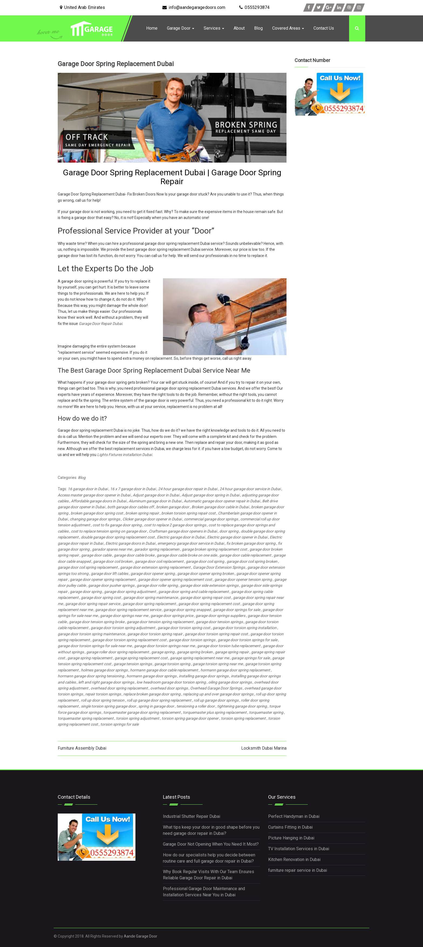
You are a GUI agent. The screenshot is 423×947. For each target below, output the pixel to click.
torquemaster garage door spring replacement (141, 712)
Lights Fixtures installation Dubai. (125, 454)
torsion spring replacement (243, 718)
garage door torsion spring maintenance (91, 634)
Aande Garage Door (140, 936)
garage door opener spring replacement (103, 579)
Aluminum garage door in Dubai (155, 501)
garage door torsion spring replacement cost (129, 640)
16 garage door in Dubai (88, 489)
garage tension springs (133, 664)
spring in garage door (156, 706)
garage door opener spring (153, 573)
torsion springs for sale (119, 724)
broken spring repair (142, 513)
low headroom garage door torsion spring (171, 682)
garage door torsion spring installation (245, 628)
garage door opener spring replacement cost (175, 579)
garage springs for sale (250, 658)
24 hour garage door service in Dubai (250, 489)
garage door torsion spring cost (184, 628)
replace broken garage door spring (151, 694)
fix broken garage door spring (250, 543)
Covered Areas (288, 28)
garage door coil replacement (159, 561)
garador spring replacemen (156, 549)
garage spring (163, 652)
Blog (258, 28)
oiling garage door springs (230, 682)
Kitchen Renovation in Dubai (294, 859)
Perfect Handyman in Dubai (293, 816)
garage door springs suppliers (220, 615)
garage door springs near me (124, 615)
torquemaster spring (266, 712)
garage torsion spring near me (218, 664)
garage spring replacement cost (141, 658)
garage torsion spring (172, 664)
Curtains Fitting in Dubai (290, 827)
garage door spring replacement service (128, 610)
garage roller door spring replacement (117, 652)
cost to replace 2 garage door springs (175, 525)
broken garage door (172, 507)
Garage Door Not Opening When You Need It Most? (211, 844)
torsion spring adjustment (137, 718)
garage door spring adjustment (130, 591)
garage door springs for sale (236, 610)
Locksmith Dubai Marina (263, 748)
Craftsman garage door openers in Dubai (183, 531)
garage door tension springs (219, 622)
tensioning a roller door (195, 706)
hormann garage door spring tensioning (91, 676)
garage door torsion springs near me (164, 646)
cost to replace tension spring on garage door (108, 531)
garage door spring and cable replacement (193, 591)
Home (152, 28)
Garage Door (180, 28)
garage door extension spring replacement (155, 567)
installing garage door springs (203, 676)
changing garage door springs (95, 519)
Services (214, 28)
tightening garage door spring (242, 706)
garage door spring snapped (187, 610)
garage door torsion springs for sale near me (95, 646)
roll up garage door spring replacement (159, 700)
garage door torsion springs (192, 640)
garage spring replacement (89, 658)
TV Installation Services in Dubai (298, 848)
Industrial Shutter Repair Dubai (191, 816)
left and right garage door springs (106, 682)
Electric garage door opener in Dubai (237, 537)
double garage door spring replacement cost (118, 537)
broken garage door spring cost (97, 513)
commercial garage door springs (211, 519)
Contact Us (323, 28)
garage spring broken (195, 652)
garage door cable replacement (245, 555)
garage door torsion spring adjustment (123, 628)
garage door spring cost (101, 597)
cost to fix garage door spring (117, 525)
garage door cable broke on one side (187, 555)
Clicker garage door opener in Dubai (152, 519)
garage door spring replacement (149, 604)
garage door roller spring (157, 585)
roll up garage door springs (216, 700)
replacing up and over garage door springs (218, 694)
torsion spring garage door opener (190, 718)
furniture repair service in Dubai (297, 870)
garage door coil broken (112, 561)
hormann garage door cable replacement (164, 670)
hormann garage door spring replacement (235, 670)
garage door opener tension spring (243, 579)
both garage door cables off (130, 507)
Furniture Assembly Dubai (82, 748)
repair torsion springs (103, 694)
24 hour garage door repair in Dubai (187, 489)
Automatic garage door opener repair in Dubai (222, 501)
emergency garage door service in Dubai (191, 543)
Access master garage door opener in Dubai (94, 495)
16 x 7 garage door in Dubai (133, 489)
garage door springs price (172, 615)
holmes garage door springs (104, 670)
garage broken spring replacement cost (214, 549)
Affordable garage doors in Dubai (98, 501)
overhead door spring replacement (119, 688)
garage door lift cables (109, 573)
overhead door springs (169, 688)
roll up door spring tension (102, 700)
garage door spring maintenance (150, 597)
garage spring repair (232, 652)
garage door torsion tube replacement (228, 646)
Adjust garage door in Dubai (156, 495)
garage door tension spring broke (96, 622)
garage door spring (86, 591)
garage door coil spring (205, 561)
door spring (228, 531)
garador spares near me (112, 549)
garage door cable (96, 555)
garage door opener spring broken (205, 573)
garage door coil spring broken (252, 561)
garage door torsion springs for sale (247, 640)
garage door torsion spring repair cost (216, 634)
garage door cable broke (134, 555)
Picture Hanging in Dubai (291, 837)
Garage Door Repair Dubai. (101, 323)
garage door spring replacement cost (209, 604)
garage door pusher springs (111, 585)
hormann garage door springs (151, 676)
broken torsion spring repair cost (188, 513)
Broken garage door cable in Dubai (220, 507)
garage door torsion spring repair (154, 634)
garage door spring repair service (92, 604)
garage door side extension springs (209, 585)
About (239, 28)
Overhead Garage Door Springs (216, 688)
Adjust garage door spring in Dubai (210, 495)
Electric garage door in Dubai (181, 537)
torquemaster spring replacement (86, 718)
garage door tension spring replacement (160, 622)
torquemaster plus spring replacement (215, 712)
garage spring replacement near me (199, 658)
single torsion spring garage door (108, 706)
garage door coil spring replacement (88, 567)
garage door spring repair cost (205, 597)
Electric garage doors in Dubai (130, 543)
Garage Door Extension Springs (219, 567)
